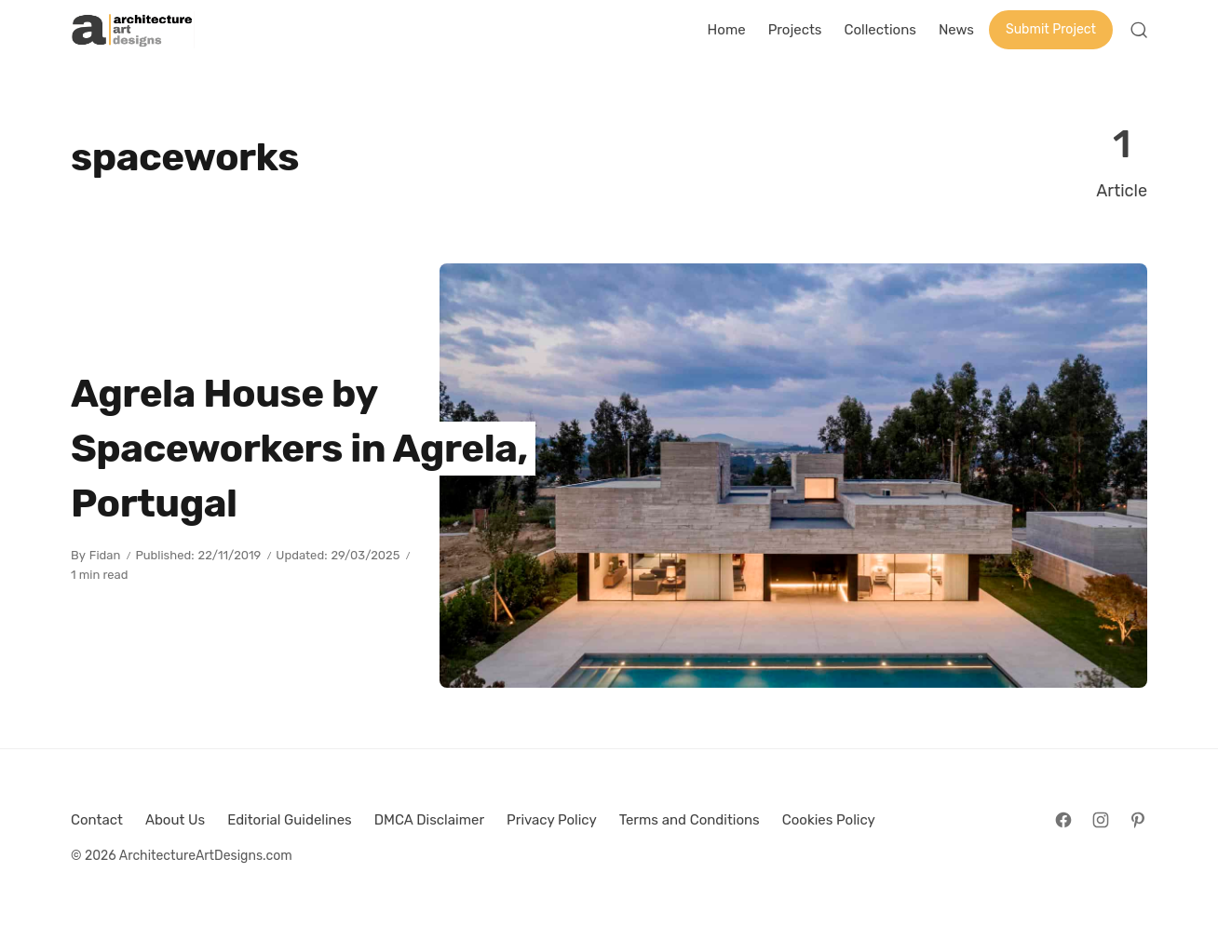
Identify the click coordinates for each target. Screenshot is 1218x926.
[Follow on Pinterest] (1138, 820)
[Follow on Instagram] (1100, 820)
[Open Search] (1138, 29)
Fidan (105, 555)
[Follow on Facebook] (1063, 820)
